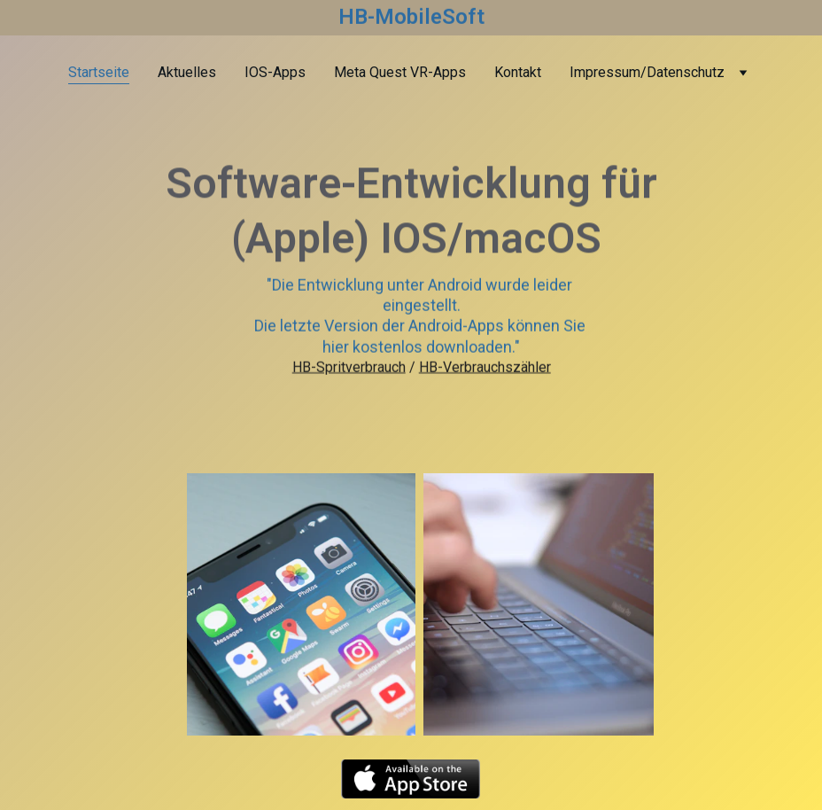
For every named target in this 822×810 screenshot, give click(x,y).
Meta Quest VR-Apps (400, 72)
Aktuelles (187, 72)
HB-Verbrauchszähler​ (485, 368)
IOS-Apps (275, 72)
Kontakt (517, 72)
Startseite (98, 72)
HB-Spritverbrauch (349, 368)
